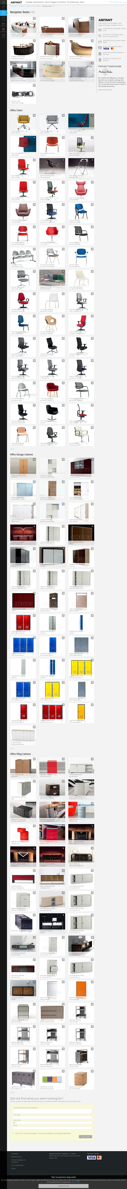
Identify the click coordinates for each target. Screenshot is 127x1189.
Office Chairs (16, 110)
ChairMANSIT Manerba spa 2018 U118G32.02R (18, 310)
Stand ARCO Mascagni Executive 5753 (17, 976)
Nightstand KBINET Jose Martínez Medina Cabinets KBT (47, 999)
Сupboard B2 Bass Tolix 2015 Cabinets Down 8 (18, 632)
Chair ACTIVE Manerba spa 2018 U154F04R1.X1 (76, 377)
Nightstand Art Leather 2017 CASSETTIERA (75, 1088)
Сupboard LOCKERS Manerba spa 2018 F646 (47, 520)
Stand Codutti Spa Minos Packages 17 (47, 865)
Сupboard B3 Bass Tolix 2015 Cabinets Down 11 (47, 721)
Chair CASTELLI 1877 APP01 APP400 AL (75, 154)
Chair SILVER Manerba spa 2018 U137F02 (17, 399)
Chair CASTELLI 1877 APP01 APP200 (17, 176)
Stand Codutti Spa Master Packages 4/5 (76, 842)
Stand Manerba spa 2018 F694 (18, 798)
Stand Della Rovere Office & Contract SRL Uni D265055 (76, 887)
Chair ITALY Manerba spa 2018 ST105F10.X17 (18, 332)
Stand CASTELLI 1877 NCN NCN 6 (17, 775)
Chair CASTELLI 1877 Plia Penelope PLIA (76, 176)
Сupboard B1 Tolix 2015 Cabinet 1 (76, 632)
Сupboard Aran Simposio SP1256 (18, 565)
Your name (17, 1115)
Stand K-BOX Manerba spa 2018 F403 (75, 775)
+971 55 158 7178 (115, 2)
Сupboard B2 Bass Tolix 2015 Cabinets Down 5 (76, 654)
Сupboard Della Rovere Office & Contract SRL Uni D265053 (76, 588)
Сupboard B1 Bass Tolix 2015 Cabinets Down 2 (18, 721)
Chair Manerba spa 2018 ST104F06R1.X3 (47, 377)
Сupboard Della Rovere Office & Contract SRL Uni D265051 (47, 543)
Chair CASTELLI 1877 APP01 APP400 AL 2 (46, 199)
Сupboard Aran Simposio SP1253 (76, 543)
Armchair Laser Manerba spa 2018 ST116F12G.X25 (47, 265)
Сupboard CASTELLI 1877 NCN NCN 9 (18, 476)
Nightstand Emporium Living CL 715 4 (46, 842)
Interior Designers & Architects (55, 2)
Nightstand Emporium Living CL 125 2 (17, 842)
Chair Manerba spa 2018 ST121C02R (47, 243)
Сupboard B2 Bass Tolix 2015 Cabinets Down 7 (47, 699)
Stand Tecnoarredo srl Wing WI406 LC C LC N (75, 798)
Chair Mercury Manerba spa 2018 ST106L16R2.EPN (76, 355)
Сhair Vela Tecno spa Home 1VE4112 (17, 132)
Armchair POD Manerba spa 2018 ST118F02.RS (47, 332)
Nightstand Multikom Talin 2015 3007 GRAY (17, 1043)
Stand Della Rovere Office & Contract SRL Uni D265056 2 (76, 909)
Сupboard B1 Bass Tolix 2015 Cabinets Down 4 (47, 654)
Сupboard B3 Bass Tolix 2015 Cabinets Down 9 (18, 654)
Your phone (17, 1120)
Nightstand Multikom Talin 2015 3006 (17, 1065)
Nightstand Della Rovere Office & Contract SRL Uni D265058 (18, 909)
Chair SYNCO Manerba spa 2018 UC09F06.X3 (17, 377)
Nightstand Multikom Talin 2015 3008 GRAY (46, 1065)
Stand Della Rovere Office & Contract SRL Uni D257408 (47, 909)
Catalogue (28, 2)
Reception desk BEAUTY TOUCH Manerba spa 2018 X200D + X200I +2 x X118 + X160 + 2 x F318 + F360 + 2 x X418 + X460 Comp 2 (47, 35)
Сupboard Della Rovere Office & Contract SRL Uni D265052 (18, 588)
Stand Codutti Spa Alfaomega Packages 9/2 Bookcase (76, 865)
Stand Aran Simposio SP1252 (17, 998)
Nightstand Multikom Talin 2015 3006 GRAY (75, 1043)
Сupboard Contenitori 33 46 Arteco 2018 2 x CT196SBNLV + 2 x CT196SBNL (76, 476)
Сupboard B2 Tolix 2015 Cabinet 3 (47, 677)
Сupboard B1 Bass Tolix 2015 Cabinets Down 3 (76, 699)
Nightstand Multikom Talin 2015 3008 (46, 1043)
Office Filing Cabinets (20, 753)
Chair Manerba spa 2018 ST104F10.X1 (47, 355)
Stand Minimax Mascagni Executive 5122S (18, 954)
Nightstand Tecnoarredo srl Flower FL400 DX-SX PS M (18, 820)
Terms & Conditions (47, 1133)
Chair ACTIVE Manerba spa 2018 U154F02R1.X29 (76, 332)
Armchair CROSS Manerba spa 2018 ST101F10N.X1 (74, 243)
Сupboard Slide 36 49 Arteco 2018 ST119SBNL (18, 498)
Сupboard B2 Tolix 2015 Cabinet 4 (47, 632)
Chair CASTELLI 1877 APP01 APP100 (17, 199)
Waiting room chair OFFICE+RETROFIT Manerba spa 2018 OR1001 (45, 288)
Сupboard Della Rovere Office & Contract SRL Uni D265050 (47, 588)
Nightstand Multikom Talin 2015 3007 (75, 1021)
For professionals (73, 2)
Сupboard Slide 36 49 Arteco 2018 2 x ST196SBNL (17, 521)
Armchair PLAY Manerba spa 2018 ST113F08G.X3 (76, 399)
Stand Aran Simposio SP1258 (46, 931)
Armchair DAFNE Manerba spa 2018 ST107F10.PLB (74, 444)
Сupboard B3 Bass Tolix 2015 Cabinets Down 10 (76, 677)
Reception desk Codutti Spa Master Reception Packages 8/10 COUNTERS (18, 57)
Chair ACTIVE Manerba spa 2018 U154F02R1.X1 (18, 422)
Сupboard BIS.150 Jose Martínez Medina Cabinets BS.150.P (75, 610)
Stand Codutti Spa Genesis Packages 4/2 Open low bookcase (17, 887)
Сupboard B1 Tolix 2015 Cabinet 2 (18, 677)
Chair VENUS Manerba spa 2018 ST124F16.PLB (76, 288)
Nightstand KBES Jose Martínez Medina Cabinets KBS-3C (17, 1021)
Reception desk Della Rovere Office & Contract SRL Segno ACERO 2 (76, 80)
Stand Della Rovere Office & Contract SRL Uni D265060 (47, 954)
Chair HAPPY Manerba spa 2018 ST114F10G (17, 444)
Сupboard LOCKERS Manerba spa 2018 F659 (47, 476)
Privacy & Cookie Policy (64, 1133)
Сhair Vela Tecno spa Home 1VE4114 (46, 132)
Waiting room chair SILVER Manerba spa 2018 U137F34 (17, 266)
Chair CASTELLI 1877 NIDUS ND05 (17, 154)
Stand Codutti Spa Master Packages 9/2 (18, 865)
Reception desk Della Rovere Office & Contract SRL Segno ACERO (47, 80)
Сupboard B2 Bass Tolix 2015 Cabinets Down (18, 699)
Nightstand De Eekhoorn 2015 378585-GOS (18, 1088)
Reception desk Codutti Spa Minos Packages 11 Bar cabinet (47, 57)
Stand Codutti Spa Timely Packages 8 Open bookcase (47, 887)
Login (124, 2)
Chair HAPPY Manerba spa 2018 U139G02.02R (18, 243)
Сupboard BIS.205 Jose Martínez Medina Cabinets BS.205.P (46, 610)
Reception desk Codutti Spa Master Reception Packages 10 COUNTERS (76, 57)
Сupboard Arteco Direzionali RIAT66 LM (17, 743)
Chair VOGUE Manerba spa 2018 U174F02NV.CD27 (46, 422)
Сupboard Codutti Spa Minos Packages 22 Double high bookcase (17, 543)
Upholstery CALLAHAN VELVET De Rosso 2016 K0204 (46, 1088)
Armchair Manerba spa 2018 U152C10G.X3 (18, 288)
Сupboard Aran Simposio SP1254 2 (47, 565)
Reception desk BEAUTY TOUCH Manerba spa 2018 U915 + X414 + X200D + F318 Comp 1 (76, 35)
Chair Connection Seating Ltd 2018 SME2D (18, 221)
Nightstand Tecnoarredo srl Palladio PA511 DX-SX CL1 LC (47, 820)
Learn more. (76, 1182)
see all (12, 449)
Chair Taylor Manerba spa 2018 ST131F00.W (46, 310)
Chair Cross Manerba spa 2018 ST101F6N (76, 422)
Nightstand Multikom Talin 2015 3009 (75, 1065)
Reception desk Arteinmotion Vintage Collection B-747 (17, 102)
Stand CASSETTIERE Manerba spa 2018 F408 (47, 798)
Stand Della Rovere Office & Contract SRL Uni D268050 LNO (76, 954)
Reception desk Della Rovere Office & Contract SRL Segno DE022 (18, 80)
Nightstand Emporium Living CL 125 (75, 820)
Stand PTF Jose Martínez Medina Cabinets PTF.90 (47, 1021)
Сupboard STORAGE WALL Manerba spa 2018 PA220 (47, 498)
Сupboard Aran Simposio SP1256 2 (76, 565)
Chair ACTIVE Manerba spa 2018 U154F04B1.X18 (47, 221)
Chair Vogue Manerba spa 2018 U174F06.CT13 (47, 399)
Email (15, 1125)
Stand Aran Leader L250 (18, 931)
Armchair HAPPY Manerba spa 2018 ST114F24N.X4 (74, 221)
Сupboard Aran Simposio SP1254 (18, 610)
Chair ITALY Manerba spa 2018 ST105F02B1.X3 (76, 310)
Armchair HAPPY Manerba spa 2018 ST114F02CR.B (74, 266)
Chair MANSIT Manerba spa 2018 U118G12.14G (47, 444)
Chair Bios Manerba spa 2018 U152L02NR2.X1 (18, 355)
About (82, 2)
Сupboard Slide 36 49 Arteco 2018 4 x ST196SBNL (75, 521)
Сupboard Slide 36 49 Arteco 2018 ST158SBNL (76, 498)
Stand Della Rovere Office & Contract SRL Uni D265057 (76, 976)
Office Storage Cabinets (21, 454)
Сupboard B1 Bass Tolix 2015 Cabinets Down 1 (76, 721)
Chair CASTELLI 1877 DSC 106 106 (47, 154)
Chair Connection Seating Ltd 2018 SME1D (76, 199)
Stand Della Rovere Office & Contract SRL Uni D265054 (76, 932)
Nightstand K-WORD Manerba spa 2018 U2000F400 (46, 776)
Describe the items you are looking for (25, 1108)
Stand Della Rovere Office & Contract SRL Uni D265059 (47, 976)
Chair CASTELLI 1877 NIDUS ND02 (75, 132)
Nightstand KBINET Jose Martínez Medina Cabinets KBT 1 (76, 999)
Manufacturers (38, 2)
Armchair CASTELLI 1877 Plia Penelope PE (47, 176)
